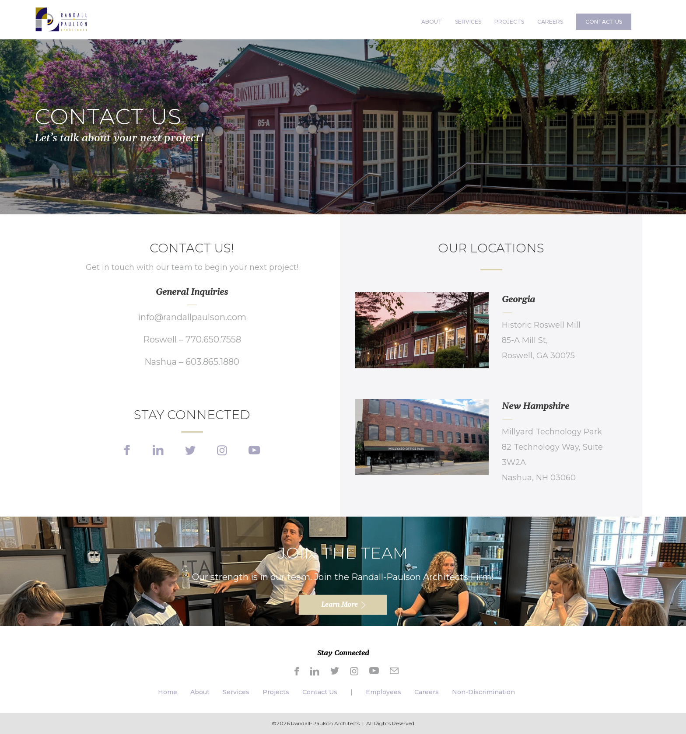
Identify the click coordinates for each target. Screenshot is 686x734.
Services (236, 692)
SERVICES (468, 21)
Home (167, 692)
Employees (383, 692)
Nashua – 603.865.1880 (191, 362)
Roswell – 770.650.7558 (192, 339)
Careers (426, 692)
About (200, 692)
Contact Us (319, 692)
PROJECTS (509, 21)
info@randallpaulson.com (192, 317)
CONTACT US (603, 21)
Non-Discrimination (483, 692)
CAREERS (550, 21)
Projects (275, 692)
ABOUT (431, 21)
